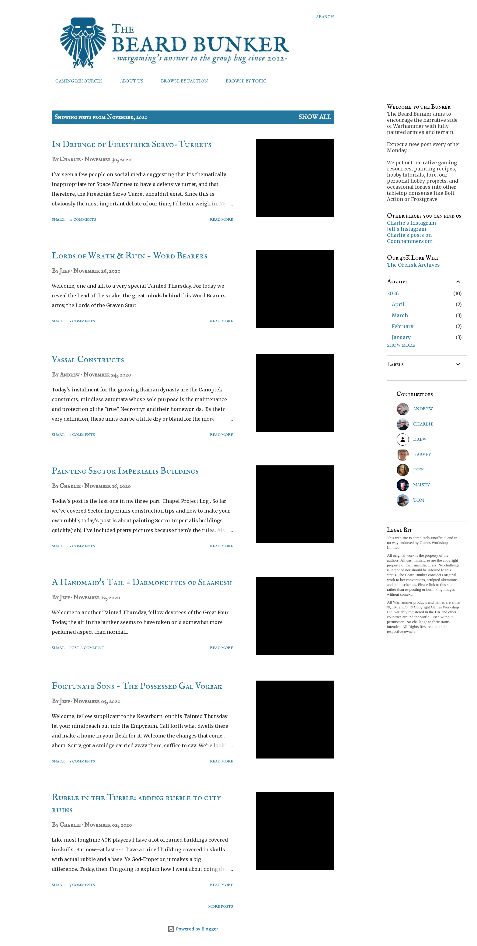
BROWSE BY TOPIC (242, 81)
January (401, 337)
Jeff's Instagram (406, 229)
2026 (393, 293)
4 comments (82, 885)
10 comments (82, 219)
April (398, 304)
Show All (315, 117)
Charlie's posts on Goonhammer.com (410, 238)
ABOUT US (128, 81)
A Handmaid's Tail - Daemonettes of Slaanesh (142, 582)
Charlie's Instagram (411, 223)
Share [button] (58, 219)
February (402, 326)
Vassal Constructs (88, 360)
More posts (220, 906)
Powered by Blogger (193, 929)
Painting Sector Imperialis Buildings (125, 471)
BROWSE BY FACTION (180, 81)
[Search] (325, 17)
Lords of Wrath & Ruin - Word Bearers (129, 256)
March (400, 315)
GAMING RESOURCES (75, 81)
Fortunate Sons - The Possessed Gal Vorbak (137, 686)
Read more (221, 219)
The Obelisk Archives (413, 265)
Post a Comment (86, 648)
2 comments (82, 321)
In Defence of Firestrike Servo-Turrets (131, 144)
